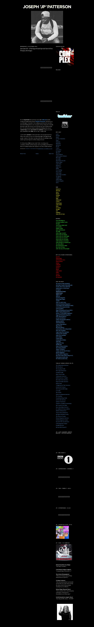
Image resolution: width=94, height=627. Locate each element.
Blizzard (58, 152)
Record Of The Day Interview (62, 421)
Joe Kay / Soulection (60, 138)
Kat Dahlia (58, 159)
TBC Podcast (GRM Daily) (61, 388)
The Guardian (59, 396)
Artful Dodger (59, 179)
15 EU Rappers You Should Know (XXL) (64, 305)
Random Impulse (60, 181)
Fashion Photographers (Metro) (63, 319)
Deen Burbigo (59, 170)
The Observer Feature (61, 416)
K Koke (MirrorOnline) (61, 340)
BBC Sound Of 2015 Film (61, 405)
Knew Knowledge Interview (62, 407)
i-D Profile (58, 390)
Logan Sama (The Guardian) (62, 332)
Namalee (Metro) (60, 321)
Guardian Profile (59, 372)
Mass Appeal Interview (61, 370)
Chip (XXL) (58, 341)
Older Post (51, 153)
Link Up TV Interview (60, 401)
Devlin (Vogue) (59, 293)
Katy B (57, 137)
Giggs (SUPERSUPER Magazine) (63, 315)
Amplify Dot (58, 177)
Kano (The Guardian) (60, 330)
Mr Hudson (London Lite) (61, 358)
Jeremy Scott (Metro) (60, 318)
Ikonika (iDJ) (59, 344)
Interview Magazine (60, 297)
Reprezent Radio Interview (62, 381)
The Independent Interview (62, 365)
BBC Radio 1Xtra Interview (62, 379)
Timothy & (40, 121)
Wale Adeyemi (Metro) (61, 316)
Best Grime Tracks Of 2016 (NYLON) (64, 285)
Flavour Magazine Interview (62, 418)
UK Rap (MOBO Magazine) (62, 354)
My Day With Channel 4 (61, 427)
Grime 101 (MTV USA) (61, 302)
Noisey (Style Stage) (60, 299)
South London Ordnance (61, 156)
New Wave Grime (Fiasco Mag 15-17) (64, 355)
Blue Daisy (58, 157)
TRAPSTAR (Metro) (60, 322)
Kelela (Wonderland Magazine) (63, 304)
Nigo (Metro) (59, 325)
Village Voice (59, 294)
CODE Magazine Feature (61, 423)
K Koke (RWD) (59, 338)
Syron (57, 182)
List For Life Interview (61, 399)
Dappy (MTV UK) (60, 343)
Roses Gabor (59, 171)
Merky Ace (58, 165)
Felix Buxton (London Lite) (62, 357)
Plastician (58, 141)
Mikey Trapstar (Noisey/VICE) (63, 311)
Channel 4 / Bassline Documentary (63, 403)
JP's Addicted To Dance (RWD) (63, 409)
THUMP (58, 300)
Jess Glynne (58, 151)
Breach (57, 146)
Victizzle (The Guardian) (61, 333)
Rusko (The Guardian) (61, 335)
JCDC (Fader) (59, 336)
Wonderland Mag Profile (61, 398)
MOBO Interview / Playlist (62, 378)
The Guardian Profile (60, 368)
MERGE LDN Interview (61, 410)
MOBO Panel (59, 383)
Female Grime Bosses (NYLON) (63, 286)
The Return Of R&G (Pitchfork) (63, 283)
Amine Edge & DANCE (61, 174)
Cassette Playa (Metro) (61, 324)
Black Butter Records (60, 160)
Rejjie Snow (58, 167)
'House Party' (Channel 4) (62, 412)
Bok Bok (58, 135)
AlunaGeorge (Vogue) (61, 291)
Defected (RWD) (59, 308)
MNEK (57, 168)
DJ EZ (57, 134)
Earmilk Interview (60, 425)
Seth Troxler (59, 173)
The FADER (58, 392)
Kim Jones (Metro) (60, 327)
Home (37, 153)
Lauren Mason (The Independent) (63, 329)
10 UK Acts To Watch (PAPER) (62, 307)
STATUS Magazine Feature (62, 420)
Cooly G (57, 148)
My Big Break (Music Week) (62, 414)
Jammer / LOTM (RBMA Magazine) (64, 313)
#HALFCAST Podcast (60, 387)
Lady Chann (58, 163)
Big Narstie (58, 145)
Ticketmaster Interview (61, 376)
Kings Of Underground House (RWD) (64, 310)
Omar (57, 140)
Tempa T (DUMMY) (60, 349)
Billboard (58, 296)
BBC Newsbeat (59, 367)
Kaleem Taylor (59, 162)
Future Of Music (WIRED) (62, 346)
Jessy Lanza (58, 149)
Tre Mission (58, 176)
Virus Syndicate (59, 154)
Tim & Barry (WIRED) (61, 347)
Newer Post (23, 153)
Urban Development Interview (63, 394)
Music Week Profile (60, 374)
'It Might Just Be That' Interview (63, 385)
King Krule (58, 143)
